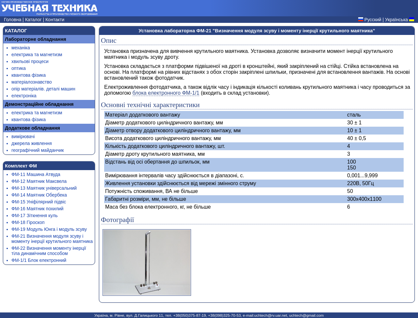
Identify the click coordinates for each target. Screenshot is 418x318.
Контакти (54, 19)
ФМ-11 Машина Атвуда (35, 174)
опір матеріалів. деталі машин (43, 88)
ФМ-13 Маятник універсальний (44, 188)
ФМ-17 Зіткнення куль (34, 215)
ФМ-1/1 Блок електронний (38, 260)
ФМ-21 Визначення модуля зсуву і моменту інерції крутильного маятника (52, 238)
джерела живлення (31, 143)
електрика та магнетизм (36, 54)
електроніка (24, 95)
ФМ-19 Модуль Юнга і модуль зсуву (49, 229)
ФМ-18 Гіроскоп (27, 222)
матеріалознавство (31, 82)
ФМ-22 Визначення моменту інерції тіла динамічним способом (48, 251)
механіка (20, 47)
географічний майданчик (37, 150)
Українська (396, 19)
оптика (18, 68)
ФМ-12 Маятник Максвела (39, 181)
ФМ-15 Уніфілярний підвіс (38, 201)
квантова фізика (28, 75)
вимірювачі (23, 136)
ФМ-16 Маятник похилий (37, 208)
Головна (13, 19)
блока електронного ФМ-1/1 (166, 93)
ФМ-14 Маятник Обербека (39, 195)
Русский (372, 19)
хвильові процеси (30, 61)
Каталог (34, 19)
